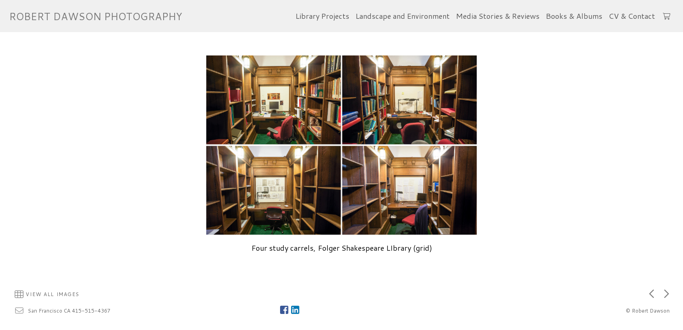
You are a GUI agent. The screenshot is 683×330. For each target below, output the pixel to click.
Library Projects (322, 16)
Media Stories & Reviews (498, 16)
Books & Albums (574, 16)
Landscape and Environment (403, 16)
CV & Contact (632, 16)
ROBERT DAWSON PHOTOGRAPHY (95, 16)
